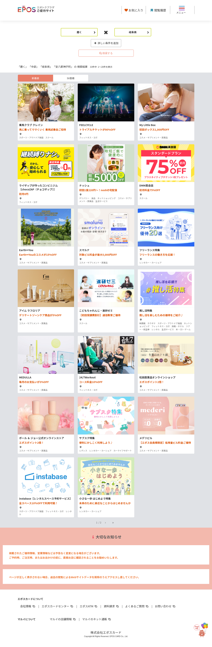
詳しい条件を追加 (106, 43)
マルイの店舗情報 (63, 619)
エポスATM (89, 606)
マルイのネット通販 (96, 619)
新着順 (35, 78)
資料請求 (111, 606)
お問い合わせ (165, 606)
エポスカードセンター (58, 606)
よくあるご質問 (137, 606)
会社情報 (28, 606)
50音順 (70, 78)
